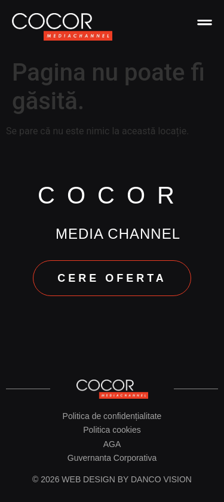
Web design (88, 479)
